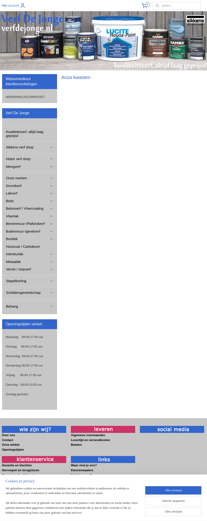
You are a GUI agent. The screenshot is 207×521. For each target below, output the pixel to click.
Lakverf (29, 193)
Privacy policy (12, 475)
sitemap (89, 512)
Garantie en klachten (17, 465)
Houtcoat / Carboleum (23, 246)
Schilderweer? (81, 475)
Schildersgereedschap (29, 293)
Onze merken (29, 178)
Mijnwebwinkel (149, 512)
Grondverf (29, 186)
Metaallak (29, 262)
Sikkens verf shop (29, 147)
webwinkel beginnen (113, 512)
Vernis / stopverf (29, 269)
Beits (29, 201)
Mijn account (13, 5)
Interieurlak (29, 254)
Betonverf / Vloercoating (29, 208)
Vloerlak (29, 216)
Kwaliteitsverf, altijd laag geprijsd (24, 134)
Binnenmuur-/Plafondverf (29, 224)
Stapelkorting (29, 281)
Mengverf (29, 167)
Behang (29, 306)
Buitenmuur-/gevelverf (29, 231)
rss (97, 512)
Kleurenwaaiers (82, 470)
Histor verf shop (29, 159)
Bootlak (29, 239)
